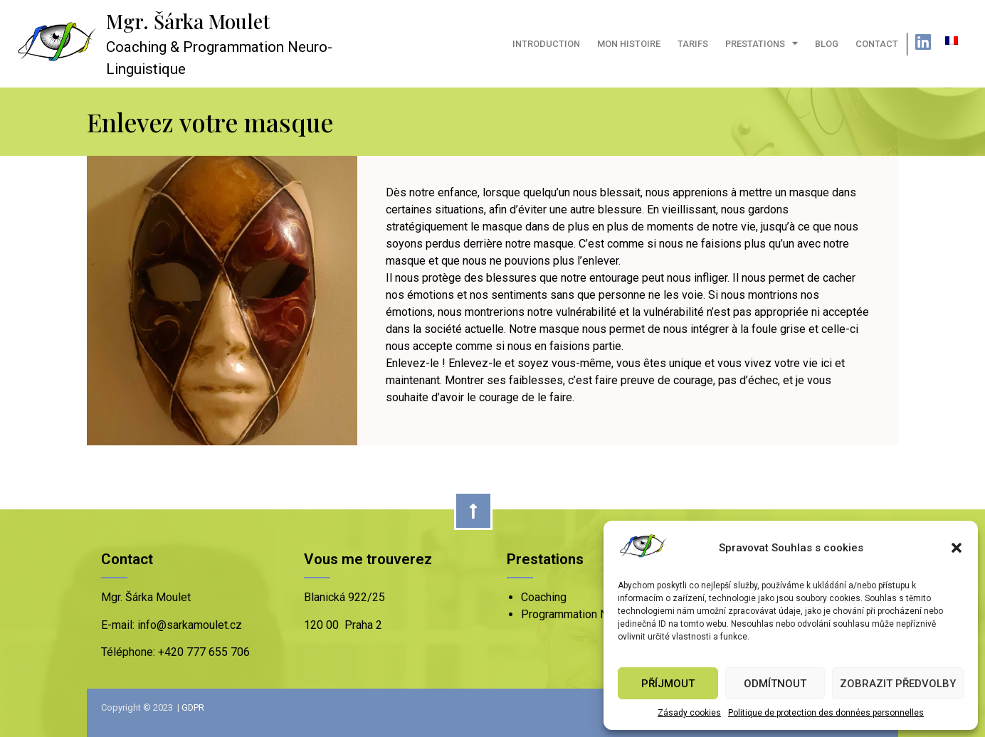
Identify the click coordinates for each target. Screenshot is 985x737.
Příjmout (668, 683)
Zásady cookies (689, 713)
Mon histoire (628, 43)
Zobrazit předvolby (898, 683)
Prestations (761, 43)
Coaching (544, 597)
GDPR (192, 707)
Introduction (546, 43)
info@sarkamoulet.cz (188, 625)
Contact (876, 43)
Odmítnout (775, 683)
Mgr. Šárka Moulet (188, 21)
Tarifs (693, 43)
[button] (956, 548)
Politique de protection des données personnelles (826, 713)
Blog (826, 43)
